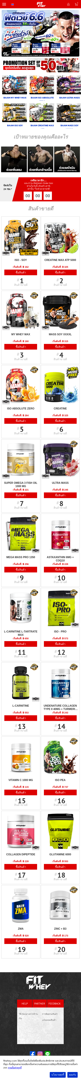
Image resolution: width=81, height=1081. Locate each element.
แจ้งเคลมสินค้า (49, 1020)
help (25, 1003)
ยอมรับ (72, 1075)
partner (39, 1003)
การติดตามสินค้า (50, 1014)
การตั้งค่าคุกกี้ (15, 1068)
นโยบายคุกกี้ (57, 1075)
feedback (55, 1003)
